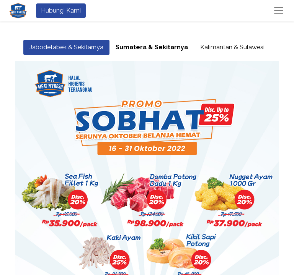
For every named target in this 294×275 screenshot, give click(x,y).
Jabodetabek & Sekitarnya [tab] (66, 47)
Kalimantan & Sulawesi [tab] (232, 47)
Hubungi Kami (61, 10)
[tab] (151, 47)
